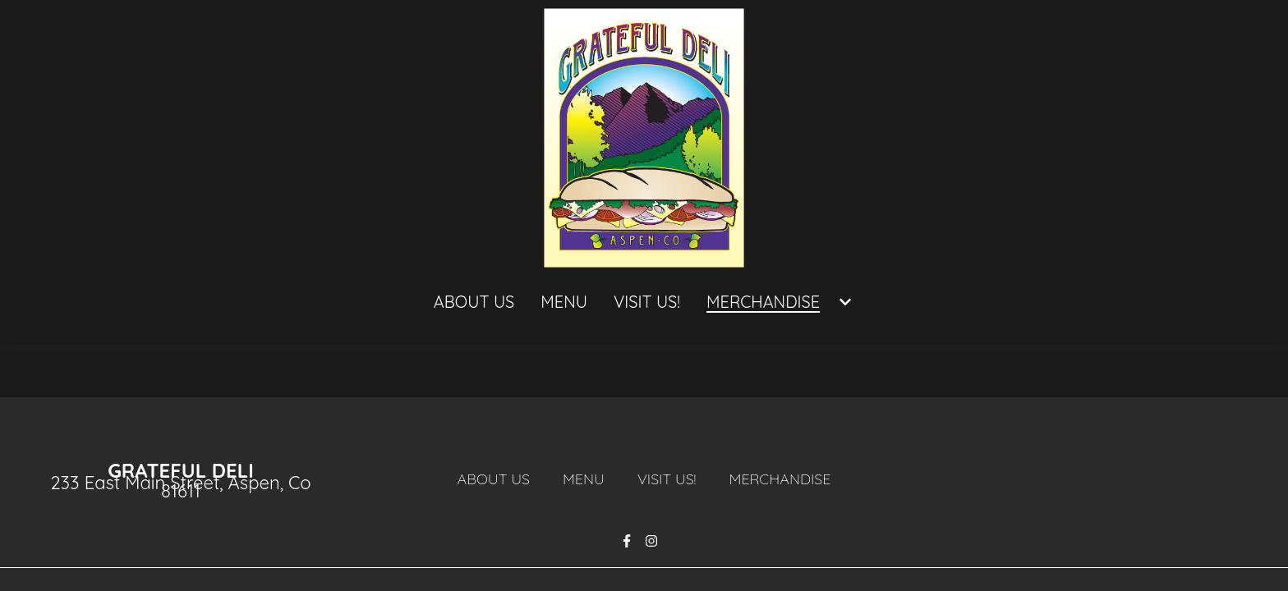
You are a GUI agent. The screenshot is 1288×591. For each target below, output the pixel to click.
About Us (499, 478)
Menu (588, 478)
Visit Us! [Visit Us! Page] (647, 301)
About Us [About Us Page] (474, 301)
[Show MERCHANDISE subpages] (845, 302)
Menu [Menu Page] (563, 301)
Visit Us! (671, 478)
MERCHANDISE (784, 478)
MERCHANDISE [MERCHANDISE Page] (763, 301)
